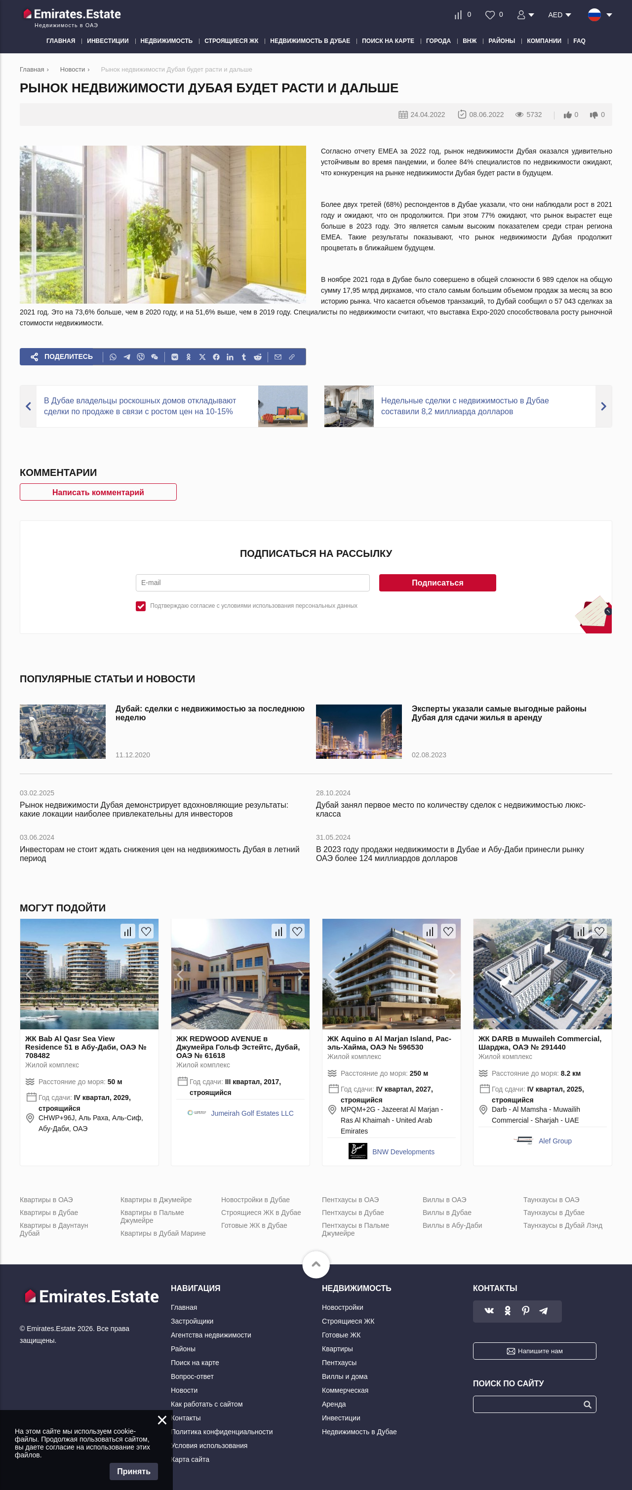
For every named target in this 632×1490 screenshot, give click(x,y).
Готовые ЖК (341, 1335)
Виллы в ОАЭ (444, 1200)
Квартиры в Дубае (49, 1212)
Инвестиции (341, 1418)
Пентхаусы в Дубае (353, 1212)
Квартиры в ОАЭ (46, 1200)
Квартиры (337, 1349)
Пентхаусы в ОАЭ (350, 1200)
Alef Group (555, 1141)
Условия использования (209, 1446)
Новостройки (342, 1307)
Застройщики (192, 1321)
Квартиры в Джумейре (156, 1200)
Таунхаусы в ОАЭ (551, 1200)
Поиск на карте (195, 1363)
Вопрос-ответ (192, 1376)
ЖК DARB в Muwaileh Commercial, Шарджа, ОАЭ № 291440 (539, 1042)
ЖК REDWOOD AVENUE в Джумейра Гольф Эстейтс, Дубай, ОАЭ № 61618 (238, 1046)
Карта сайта (190, 1459)
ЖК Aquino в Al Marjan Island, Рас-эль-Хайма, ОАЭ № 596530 (389, 1042)
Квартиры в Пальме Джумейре (152, 1216)
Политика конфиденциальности (222, 1432)
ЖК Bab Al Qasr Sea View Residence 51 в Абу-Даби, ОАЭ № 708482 (86, 1046)
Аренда (334, 1404)
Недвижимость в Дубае (359, 1432)
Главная (184, 1307)
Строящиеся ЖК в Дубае (261, 1212)
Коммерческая (345, 1390)
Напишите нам (540, 1351)
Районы (183, 1349)
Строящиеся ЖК (348, 1321)
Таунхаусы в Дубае (554, 1212)
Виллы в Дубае (447, 1212)
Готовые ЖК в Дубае (254, 1225)
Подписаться (438, 583)
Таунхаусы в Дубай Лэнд (562, 1225)
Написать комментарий (98, 492)
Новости (184, 1390)
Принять (134, 1471)
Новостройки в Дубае (255, 1200)
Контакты (185, 1418)
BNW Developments (403, 1152)
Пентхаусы (339, 1363)
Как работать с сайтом (207, 1404)
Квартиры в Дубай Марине (163, 1233)
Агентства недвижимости (211, 1335)
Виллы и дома (345, 1376)
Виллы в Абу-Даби (452, 1225)
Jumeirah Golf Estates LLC (252, 1113)
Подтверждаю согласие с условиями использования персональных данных (253, 605)
